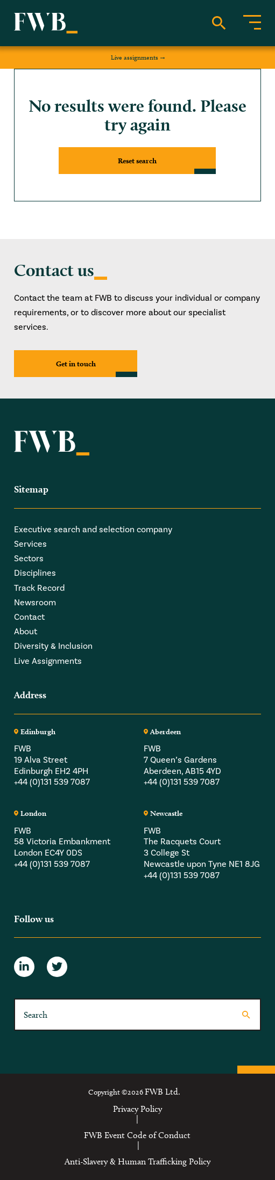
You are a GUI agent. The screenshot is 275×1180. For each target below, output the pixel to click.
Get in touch (76, 363)
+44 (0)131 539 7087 (52, 782)
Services (30, 544)
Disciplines (35, 573)
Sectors (29, 558)
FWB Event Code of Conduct (137, 1135)
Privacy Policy (137, 1109)
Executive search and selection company (93, 529)
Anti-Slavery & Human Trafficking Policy (137, 1162)
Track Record (39, 588)
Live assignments (134, 57)
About (25, 631)
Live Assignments (48, 661)
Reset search (137, 160)
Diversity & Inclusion (53, 646)
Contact (29, 617)
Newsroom (35, 602)
